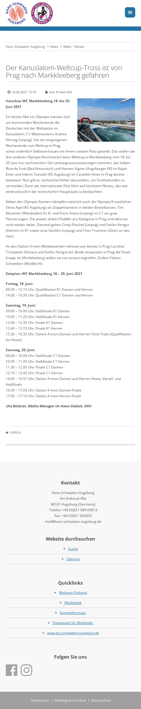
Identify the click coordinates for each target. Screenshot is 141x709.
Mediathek (72, 602)
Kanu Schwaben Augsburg (25, 46)
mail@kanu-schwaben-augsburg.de (73, 521)
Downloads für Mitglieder (73, 622)
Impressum (40, 700)
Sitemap (73, 558)
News (54, 46)
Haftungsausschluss (70, 700)
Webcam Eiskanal (73, 592)
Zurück (15, 432)
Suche (73, 548)
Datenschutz (101, 700)
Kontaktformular (73, 612)
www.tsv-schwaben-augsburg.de (73, 632)
